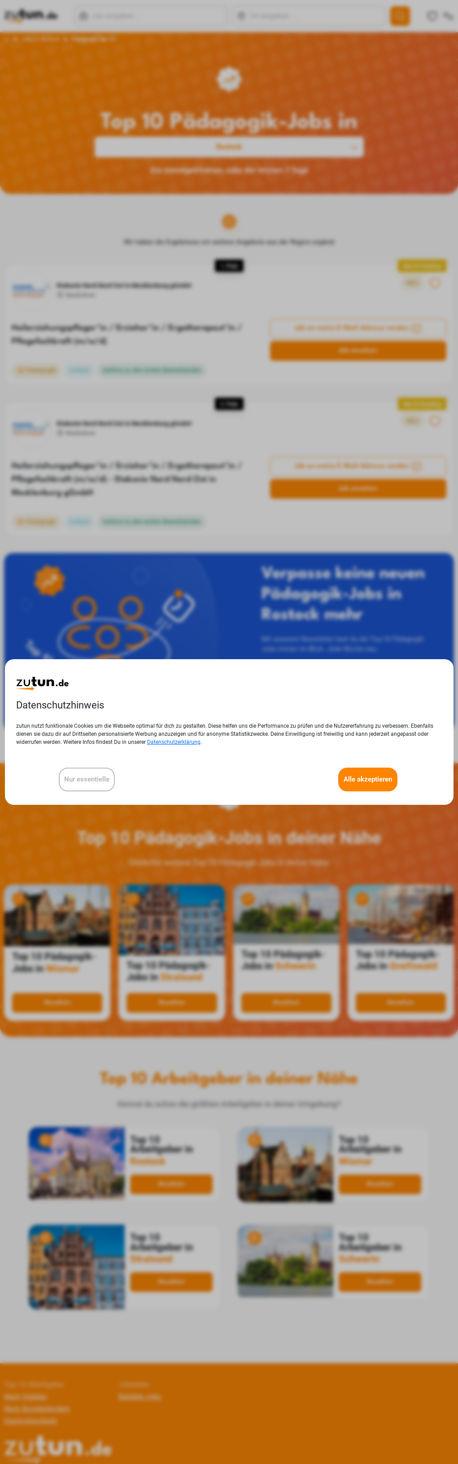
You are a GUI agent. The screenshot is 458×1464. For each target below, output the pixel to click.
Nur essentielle (86, 779)
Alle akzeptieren (368, 779)
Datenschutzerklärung (174, 742)
